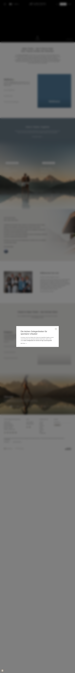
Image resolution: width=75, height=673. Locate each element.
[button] (2, 670)
